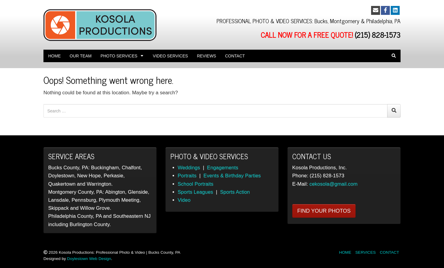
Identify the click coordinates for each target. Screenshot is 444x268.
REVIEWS (206, 56)
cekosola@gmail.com (333, 184)
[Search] (394, 110)
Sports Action (235, 192)
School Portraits (195, 184)
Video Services (170, 56)
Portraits (187, 175)
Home (54, 56)
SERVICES (365, 252)
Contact (235, 56)
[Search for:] (215, 110)
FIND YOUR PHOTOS (324, 211)
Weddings (189, 167)
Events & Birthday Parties (232, 175)
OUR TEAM (81, 56)
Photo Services (122, 56)
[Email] (375, 10)
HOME (345, 252)
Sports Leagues (195, 192)
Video (184, 200)
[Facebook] (385, 10)
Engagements (222, 167)
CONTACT (389, 252)
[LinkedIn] (395, 10)
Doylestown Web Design (89, 258)
